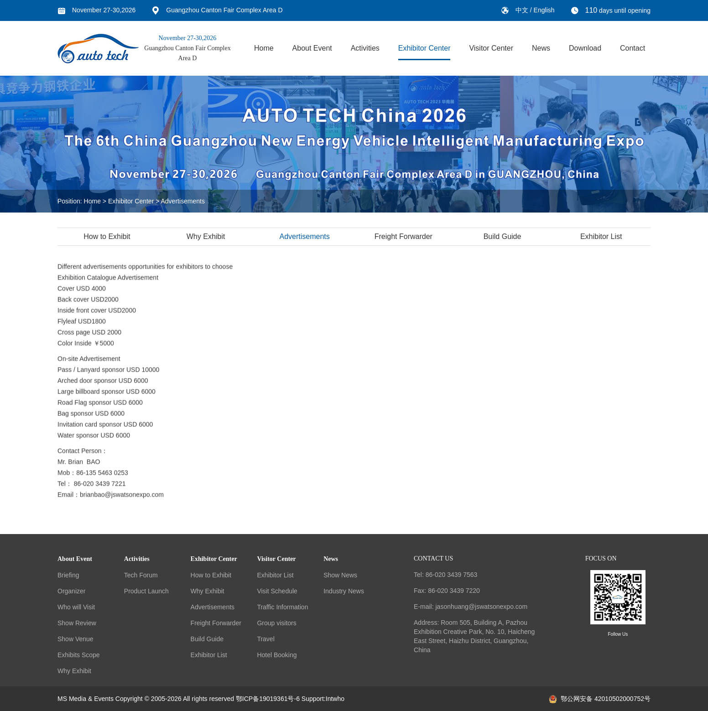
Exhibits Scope (78, 655)
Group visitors (276, 623)
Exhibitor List (602, 236)
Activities (365, 48)
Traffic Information (282, 607)
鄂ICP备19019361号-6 (268, 698)
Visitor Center (491, 48)
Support (313, 698)
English (544, 10)
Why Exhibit (206, 236)
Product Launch (146, 591)
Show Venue (75, 639)
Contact (632, 48)
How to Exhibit (108, 236)
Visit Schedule (277, 591)
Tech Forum (141, 575)
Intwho (335, 698)
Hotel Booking (277, 655)
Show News (340, 575)
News (541, 48)
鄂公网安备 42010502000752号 (600, 698)
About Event (312, 48)
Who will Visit (76, 607)
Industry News (343, 591)
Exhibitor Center (424, 48)
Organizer (71, 591)
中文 (522, 10)
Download (585, 48)
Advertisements (183, 201)
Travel (265, 639)
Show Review (76, 623)
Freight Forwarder (404, 236)
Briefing (68, 575)
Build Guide (503, 236)
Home (264, 48)
